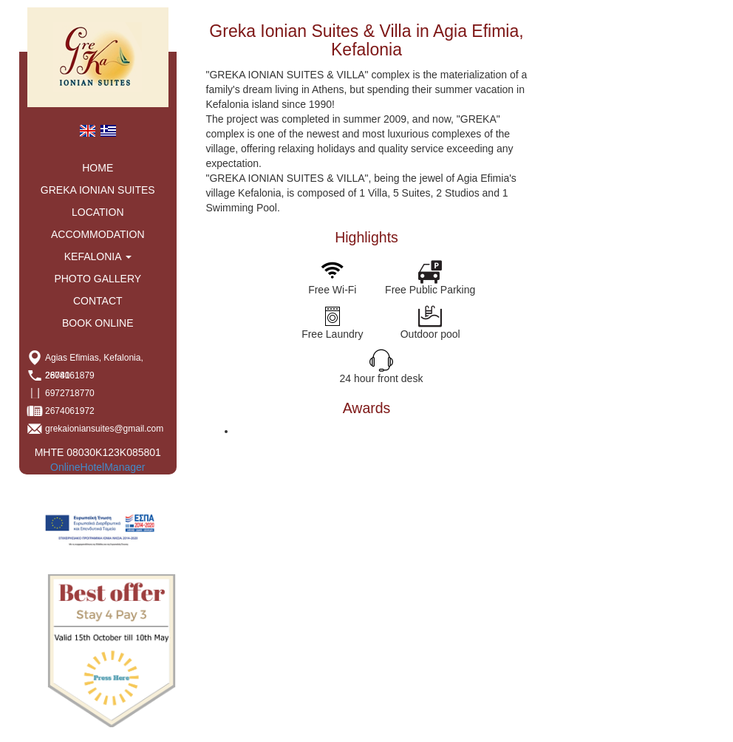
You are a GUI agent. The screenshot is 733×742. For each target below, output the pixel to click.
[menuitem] (87, 130)
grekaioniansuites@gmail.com (104, 428)
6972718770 (70, 393)
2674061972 (70, 411)
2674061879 (70, 375)
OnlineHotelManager (97, 467)
